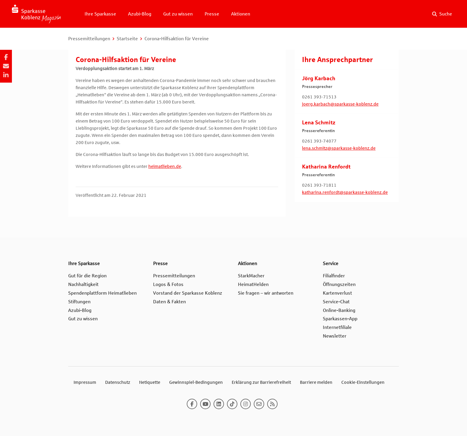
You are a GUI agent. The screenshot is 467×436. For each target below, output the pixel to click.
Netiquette (149, 382)
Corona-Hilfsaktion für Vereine (176, 38)
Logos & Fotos (168, 284)
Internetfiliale (337, 327)
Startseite (127, 38)
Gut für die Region (87, 275)
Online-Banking (339, 310)
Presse (212, 13)
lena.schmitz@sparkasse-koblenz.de (339, 148)
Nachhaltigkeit (83, 284)
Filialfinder (334, 275)
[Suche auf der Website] (442, 14)
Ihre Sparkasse (100, 13)
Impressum (85, 382)
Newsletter (334, 335)
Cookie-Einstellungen (363, 382)
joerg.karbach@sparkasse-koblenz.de (340, 104)
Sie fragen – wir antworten (265, 293)
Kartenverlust (337, 293)
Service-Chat (336, 301)
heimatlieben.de (164, 166)
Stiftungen (79, 301)
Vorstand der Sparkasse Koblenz (187, 293)
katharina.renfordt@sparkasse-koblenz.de (345, 192)
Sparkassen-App (340, 318)
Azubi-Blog (139, 13)
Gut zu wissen (178, 13)
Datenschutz (117, 382)
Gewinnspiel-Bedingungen (196, 382)
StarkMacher (251, 275)
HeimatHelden (253, 284)
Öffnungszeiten (339, 284)
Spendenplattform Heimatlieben (102, 293)
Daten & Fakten (169, 301)
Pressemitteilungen (89, 38)
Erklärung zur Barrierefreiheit (261, 382)
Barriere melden (316, 382)
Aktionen (240, 13)
